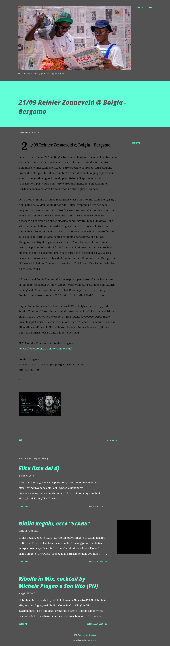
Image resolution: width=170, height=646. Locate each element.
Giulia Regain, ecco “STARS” (54, 523)
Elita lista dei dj (39, 468)
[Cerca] (140, 7)
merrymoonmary (92, 640)
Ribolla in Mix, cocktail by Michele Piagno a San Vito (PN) (58, 582)
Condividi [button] (136, 143)
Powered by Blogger (85, 635)
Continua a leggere (97, 506)
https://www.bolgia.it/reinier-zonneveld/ (45, 348)
